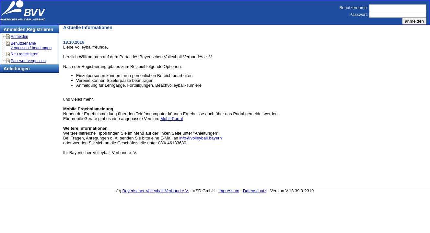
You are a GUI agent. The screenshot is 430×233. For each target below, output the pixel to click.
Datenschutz (254, 190)
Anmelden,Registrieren (28, 29)
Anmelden (19, 36)
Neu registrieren (24, 54)
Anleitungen (17, 68)
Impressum (228, 190)
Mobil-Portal (171, 118)
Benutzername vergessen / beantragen (31, 45)
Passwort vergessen (28, 61)
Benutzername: (353, 7)
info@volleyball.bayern (200, 138)
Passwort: (358, 14)
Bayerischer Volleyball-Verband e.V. (155, 190)
